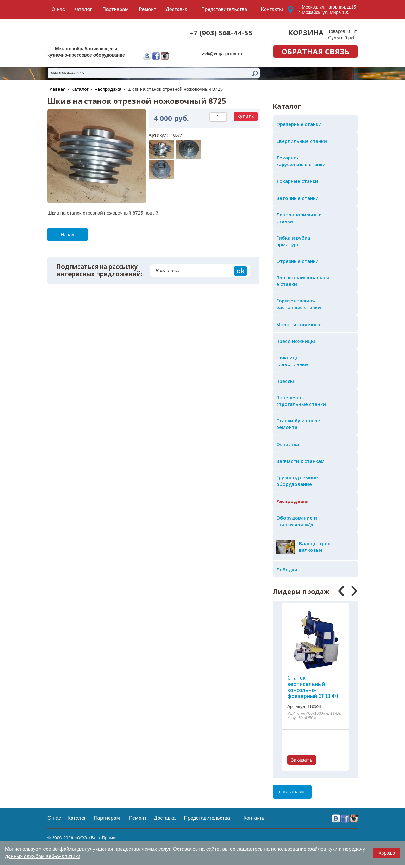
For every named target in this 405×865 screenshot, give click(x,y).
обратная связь (315, 51)
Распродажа (107, 89)
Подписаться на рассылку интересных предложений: (99, 270)
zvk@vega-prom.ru (222, 53)
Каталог (80, 89)
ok (241, 270)
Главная (56, 89)
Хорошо (386, 853)
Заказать (301, 760)
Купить (245, 116)
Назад (67, 234)
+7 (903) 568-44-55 (220, 32)
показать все (292, 791)
